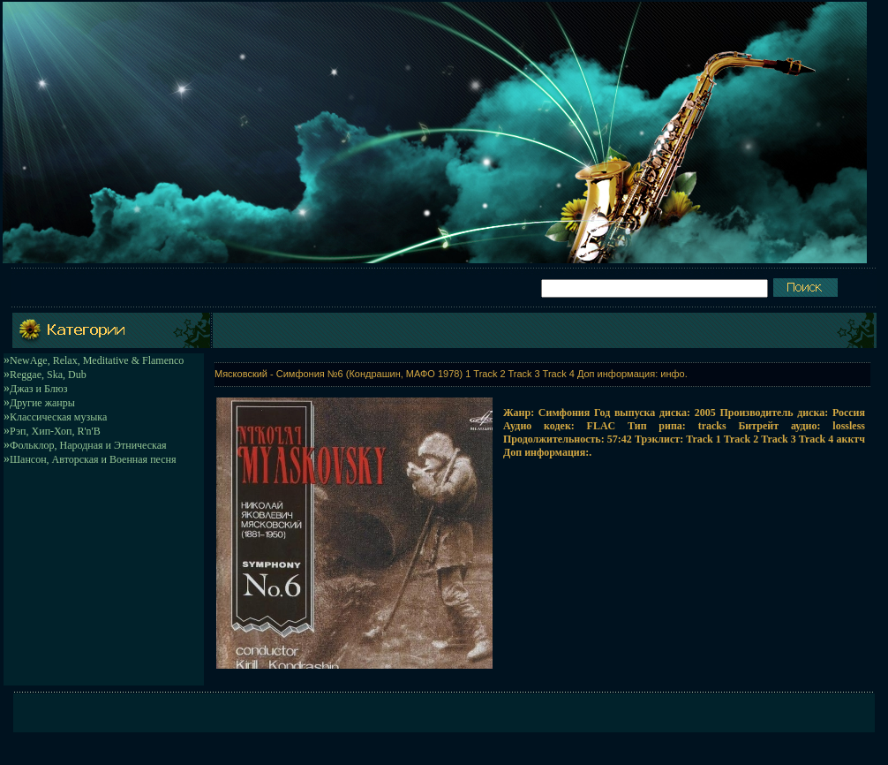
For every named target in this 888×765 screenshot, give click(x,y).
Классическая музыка (58, 417)
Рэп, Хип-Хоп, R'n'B (55, 431)
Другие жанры (42, 403)
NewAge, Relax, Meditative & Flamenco (97, 360)
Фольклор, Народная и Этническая (88, 445)
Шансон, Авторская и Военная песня (93, 459)
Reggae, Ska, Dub (48, 374)
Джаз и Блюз (38, 388)
